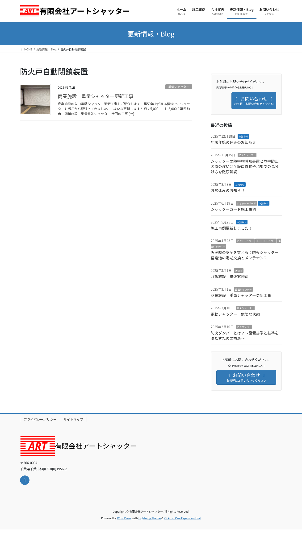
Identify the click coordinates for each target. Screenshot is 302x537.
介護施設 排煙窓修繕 (229, 276)
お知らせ (243, 136)
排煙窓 (238, 270)
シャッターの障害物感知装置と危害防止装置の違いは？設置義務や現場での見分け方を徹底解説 (245, 166)
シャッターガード (246, 203)
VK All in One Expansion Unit (182, 518)
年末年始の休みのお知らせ (233, 142)
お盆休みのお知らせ (228, 190)
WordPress (124, 518)
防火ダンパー (244, 327)
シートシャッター (265, 241)
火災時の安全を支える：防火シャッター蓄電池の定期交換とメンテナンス (245, 254)
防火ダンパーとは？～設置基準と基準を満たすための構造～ (245, 335)
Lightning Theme (149, 518)
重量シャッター (178, 86)
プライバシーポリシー (40, 419)
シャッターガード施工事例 (233, 209)
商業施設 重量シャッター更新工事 (98, 96)
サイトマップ (73, 419)
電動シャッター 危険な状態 (235, 314)
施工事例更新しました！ (231, 228)
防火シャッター (247, 155)
